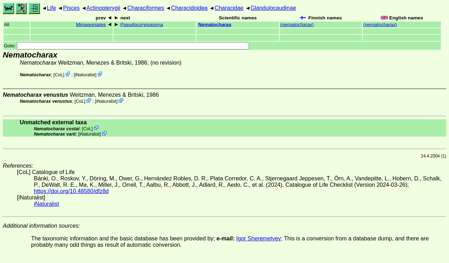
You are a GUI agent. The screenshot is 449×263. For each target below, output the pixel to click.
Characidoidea (189, 8)
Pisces (71, 8)
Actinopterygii (103, 8)
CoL (59, 74)
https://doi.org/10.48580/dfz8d (71, 191)
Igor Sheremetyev (258, 238)
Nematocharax (214, 24)
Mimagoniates (91, 24)
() (297, 24)
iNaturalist (85, 74)
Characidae (228, 8)
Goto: (126, 45)
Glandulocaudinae (273, 8)
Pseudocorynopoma (141, 24)
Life (51, 8)
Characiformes (145, 8)
